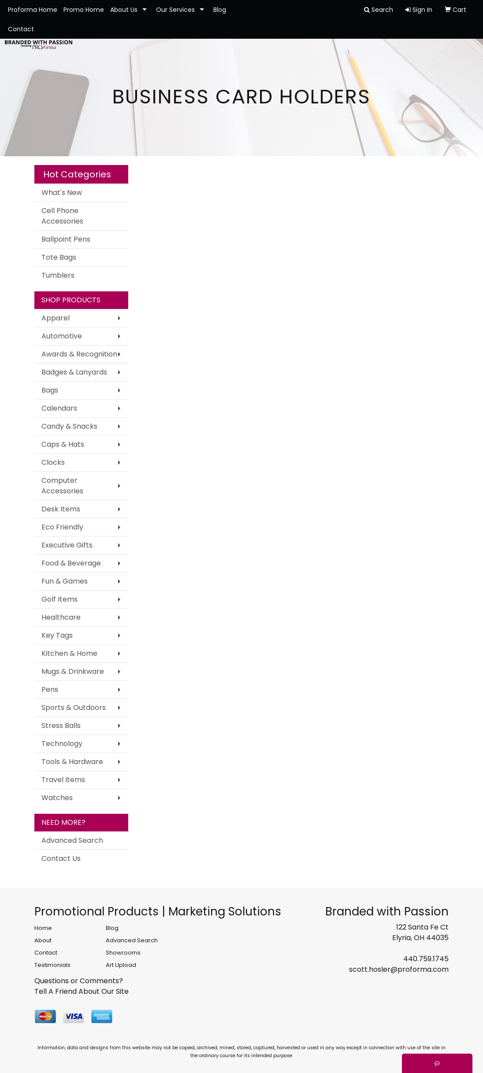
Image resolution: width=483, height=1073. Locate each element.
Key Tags (57, 635)
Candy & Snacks (69, 426)
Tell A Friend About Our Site (81, 991)
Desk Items (60, 509)
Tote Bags (58, 257)
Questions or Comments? (78, 981)
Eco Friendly (62, 527)
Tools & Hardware (72, 762)
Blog (219, 9)
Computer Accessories (62, 485)
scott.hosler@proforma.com (399, 969)
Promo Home (83, 9)
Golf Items (59, 599)
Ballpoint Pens (65, 239)
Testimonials (52, 965)
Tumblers (57, 275)
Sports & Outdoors (73, 707)
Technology (61, 744)
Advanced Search (72, 840)
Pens (49, 689)
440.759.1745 (426, 959)
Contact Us (61, 858)
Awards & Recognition (79, 354)
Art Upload (121, 965)
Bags (49, 390)
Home (43, 928)
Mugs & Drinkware (72, 671)
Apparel (55, 318)
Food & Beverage (71, 563)
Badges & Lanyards (74, 372)
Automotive (61, 336)
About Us (123, 9)
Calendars (59, 408)
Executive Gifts (67, 545)
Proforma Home (32, 9)
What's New (61, 192)
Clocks (53, 462)
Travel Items (63, 780)
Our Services (175, 9)
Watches (57, 798)
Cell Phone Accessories (62, 216)
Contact (21, 29)
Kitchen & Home (69, 653)
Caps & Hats (62, 444)
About (43, 940)
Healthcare (61, 617)
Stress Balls (61, 725)
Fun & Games (64, 581)
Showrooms (123, 952)
